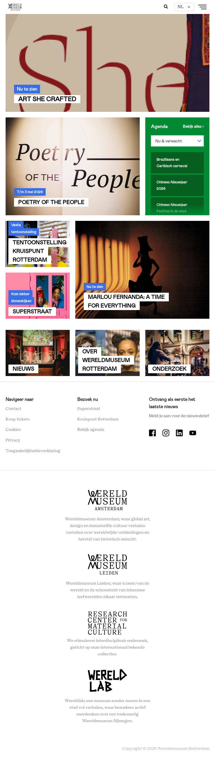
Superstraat (88, 409)
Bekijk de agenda (193, 126)
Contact (13, 409)
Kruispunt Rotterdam (97, 419)
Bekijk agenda (90, 430)
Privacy (13, 440)
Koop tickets (18, 419)
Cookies (13, 430)
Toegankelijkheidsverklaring (33, 451)
